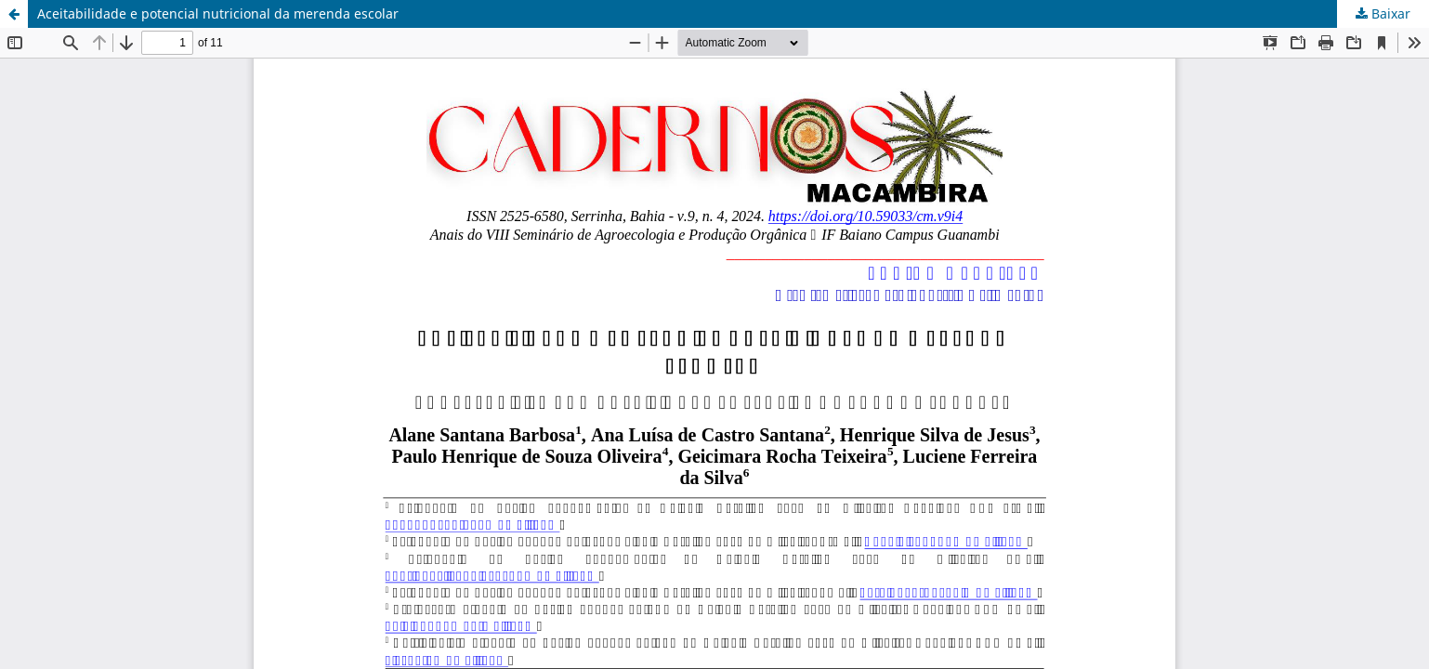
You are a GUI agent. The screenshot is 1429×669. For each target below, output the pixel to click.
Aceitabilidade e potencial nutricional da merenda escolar (218, 13)
